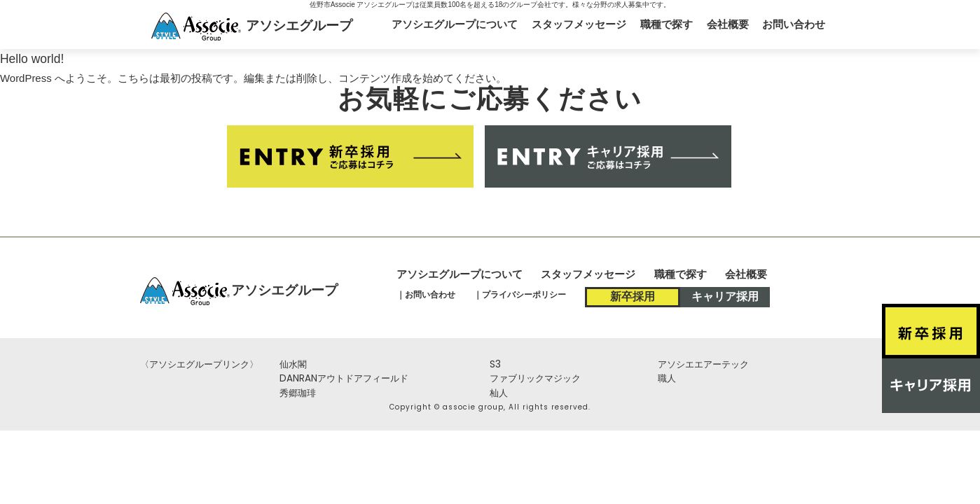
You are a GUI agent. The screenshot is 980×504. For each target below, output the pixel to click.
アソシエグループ (299, 25)
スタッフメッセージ (579, 24)
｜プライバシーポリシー (520, 294)
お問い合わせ (793, 24)
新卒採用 (632, 296)
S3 (495, 364)
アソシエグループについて (455, 24)
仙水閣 (293, 364)
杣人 (499, 393)
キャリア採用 (725, 296)
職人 (667, 378)
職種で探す (666, 24)
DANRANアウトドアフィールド (343, 378)
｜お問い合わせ (425, 294)
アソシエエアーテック (703, 364)
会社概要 (728, 24)
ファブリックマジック (535, 378)
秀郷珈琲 (297, 393)
